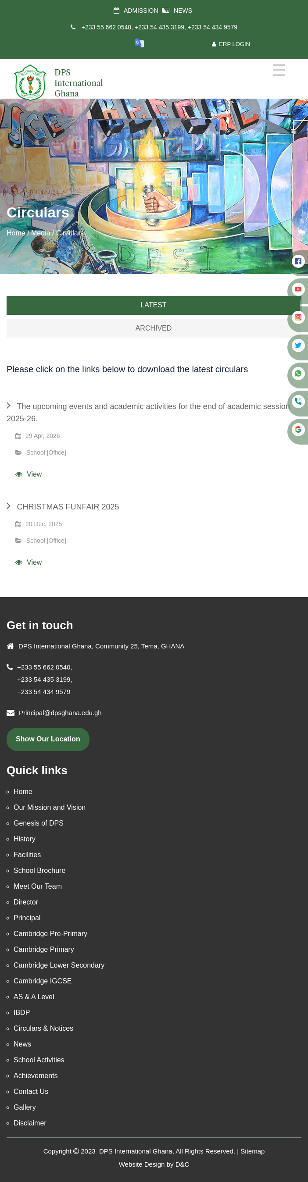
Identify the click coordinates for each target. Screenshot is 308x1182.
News (22, 1044)
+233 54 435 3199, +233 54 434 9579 (186, 27)
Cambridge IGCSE (43, 981)
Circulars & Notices (43, 1028)
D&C (182, 1164)
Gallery (25, 1107)
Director (26, 902)
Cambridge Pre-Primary (50, 933)
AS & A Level (34, 996)
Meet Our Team (38, 886)
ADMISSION (141, 10)
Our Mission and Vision (50, 807)
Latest (153, 305)
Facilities (27, 854)
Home (16, 233)
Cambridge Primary (44, 949)
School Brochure (39, 870)
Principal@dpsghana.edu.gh (60, 712)
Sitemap (252, 1151)
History (25, 839)
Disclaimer (30, 1123)
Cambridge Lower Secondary (59, 965)
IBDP (22, 1012)
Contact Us (31, 1091)
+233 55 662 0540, (107, 27)
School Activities (39, 1060)
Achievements (36, 1075)
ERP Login (231, 44)
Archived (154, 328)
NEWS (183, 10)
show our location (48, 739)
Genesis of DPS (39, 823)
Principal (27, 918)
